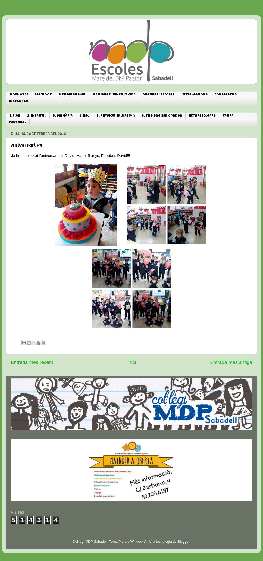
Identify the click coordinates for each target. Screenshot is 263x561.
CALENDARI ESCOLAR (158, 95)
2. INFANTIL (36, 116)
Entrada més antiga (231, 362)
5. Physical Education (116, 116)
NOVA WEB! (19, 95)
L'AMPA (228, 116)
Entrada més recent (32, 362)
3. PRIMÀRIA (63, 116)
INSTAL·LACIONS (195, 95)
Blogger (183, 542)
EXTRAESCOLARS (202, 116)
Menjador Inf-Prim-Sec (113, 95)
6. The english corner (162, 116)
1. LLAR (15, 116)
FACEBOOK (43, 95)
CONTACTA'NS (225, 95)
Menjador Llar (72, 95)
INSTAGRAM (19, 101)
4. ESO (85, 116)
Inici (131, 362)
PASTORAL (17, 122)
